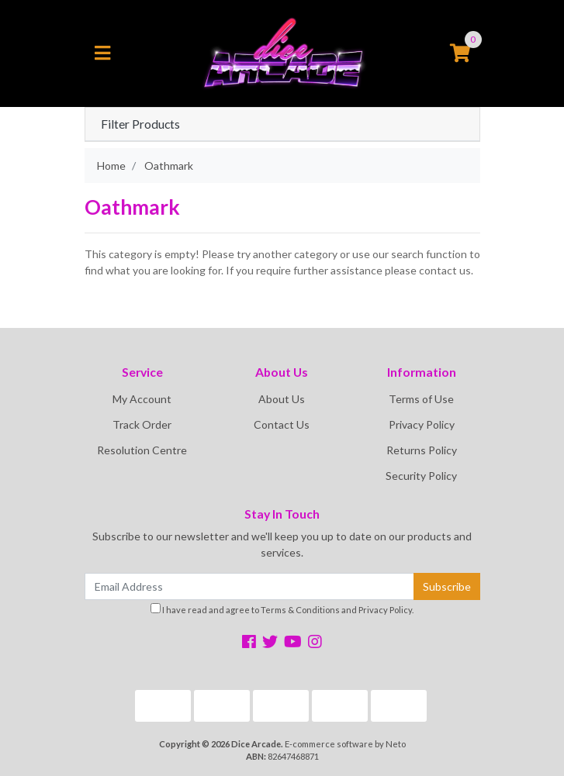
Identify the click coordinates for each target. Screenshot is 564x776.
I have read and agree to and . (282, 609)
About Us (281, 398)
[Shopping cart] (460, 53)
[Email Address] (249, 586)
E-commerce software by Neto (345, 744)
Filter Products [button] (140, 124)
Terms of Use (421, 398)
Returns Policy (421, 450)
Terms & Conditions (300, 610)
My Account (141, 398)
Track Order (141, 424)
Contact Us (282, 424)
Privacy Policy (422, 424)
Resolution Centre (142, 450)
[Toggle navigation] (102, 53)
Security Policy (421, 475)
